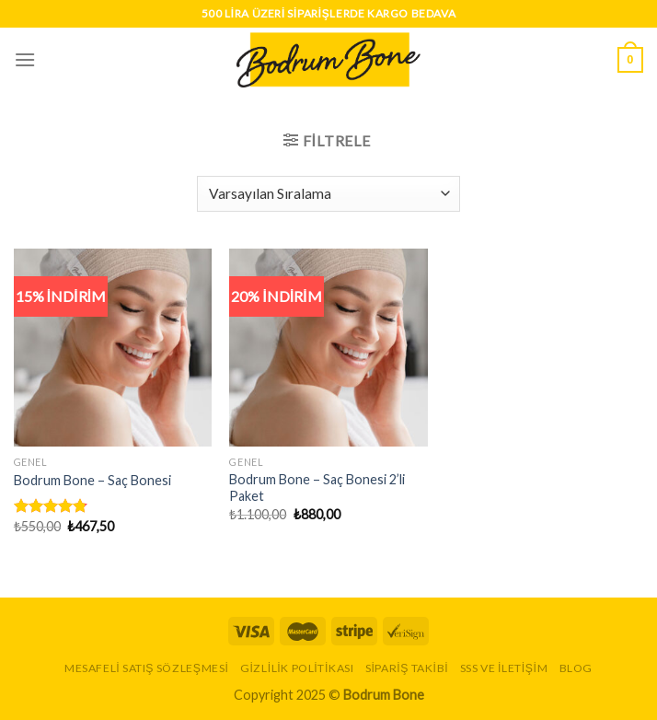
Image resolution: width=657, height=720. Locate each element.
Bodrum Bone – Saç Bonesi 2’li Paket (317, 488)
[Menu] (25, 59)
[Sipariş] (328, 194)
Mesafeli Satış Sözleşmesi (146, 668)
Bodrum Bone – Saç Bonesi (92, 480)
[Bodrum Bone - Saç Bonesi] (113, 348)
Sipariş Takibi (406, 668)
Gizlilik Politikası (297, 668)
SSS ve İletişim (504, 668)
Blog (576, 668)
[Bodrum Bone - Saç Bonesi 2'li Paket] (328, 348)
